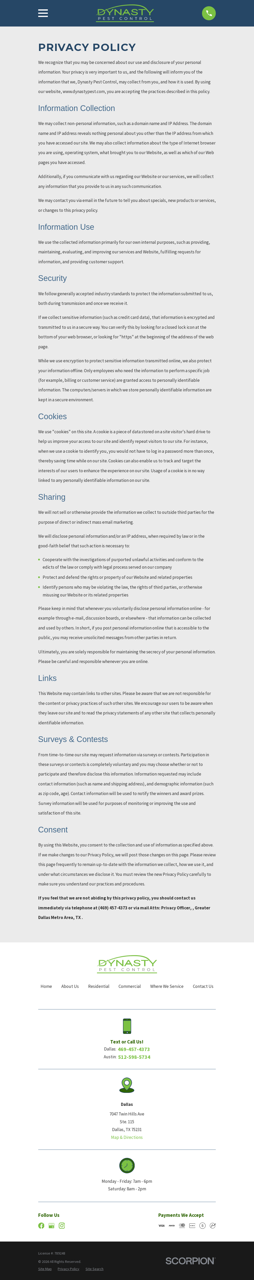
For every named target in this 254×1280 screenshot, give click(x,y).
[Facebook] (41, 1226)
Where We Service (167, 986)
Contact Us (203, 986)
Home (46, 986)
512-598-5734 (134, 1057)
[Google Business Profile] (51, 1226)
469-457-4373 (134, 1049)
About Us (70, 986)
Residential (98, 986)
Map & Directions (127, 1137)
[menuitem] (45, 1269)
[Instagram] (62, 1226)
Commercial (130, 986)
